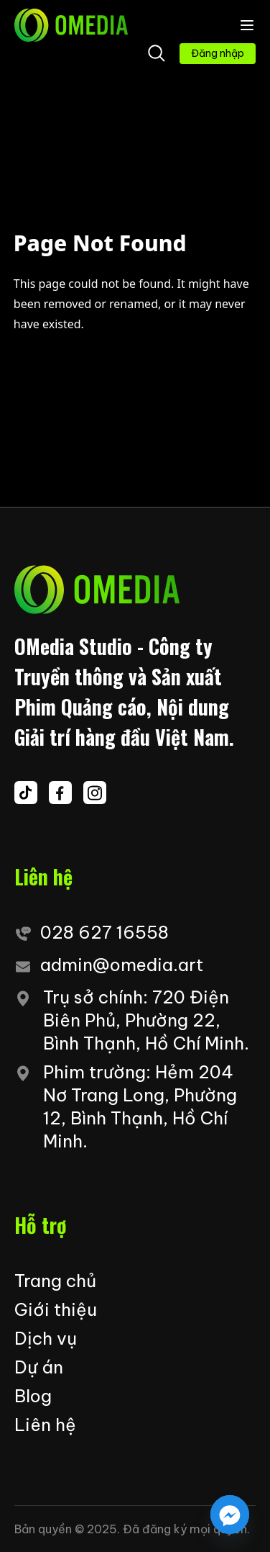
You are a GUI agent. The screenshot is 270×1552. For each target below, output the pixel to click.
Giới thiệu (55, 1309)
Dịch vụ (45, 1338)
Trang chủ (55, 1280)
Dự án (38, 1367)
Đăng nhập (217, 53)
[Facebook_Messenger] (229, 1514)
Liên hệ (45, 1424)
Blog (33, 1396)
